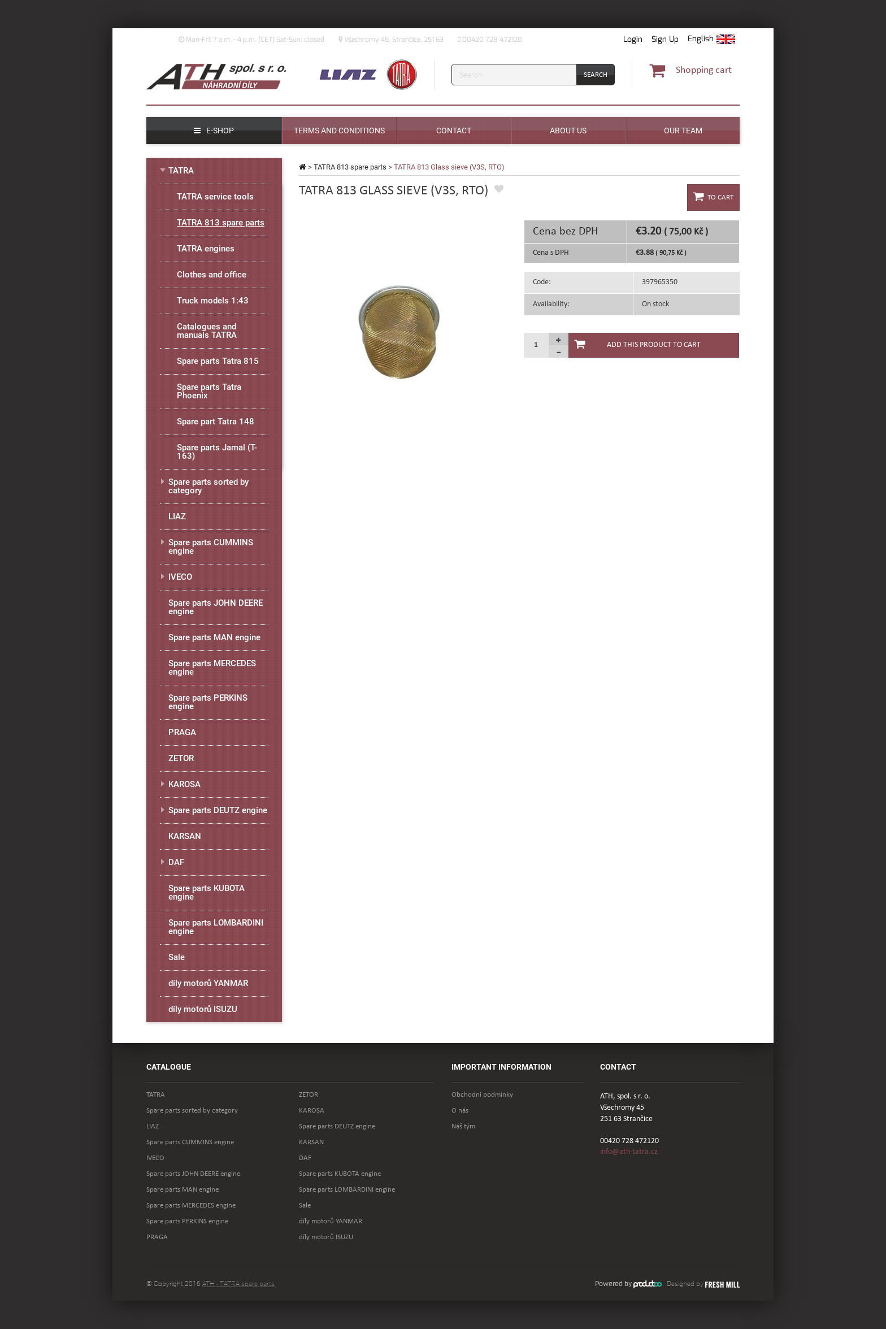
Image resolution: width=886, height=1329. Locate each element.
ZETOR (181, 758)
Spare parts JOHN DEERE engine (215, 607)
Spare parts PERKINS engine (207, 702)
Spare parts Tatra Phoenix (209, 391)
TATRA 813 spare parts (350, 167)
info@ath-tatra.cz (629, 1152)
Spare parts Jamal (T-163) (217, 451)
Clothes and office (211, 275)
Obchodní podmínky (482, 1094)
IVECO (180, 577)
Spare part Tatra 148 (215, 421)
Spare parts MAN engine (214, 637)
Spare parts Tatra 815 (218, 361)
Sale (176, 957)
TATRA (181, 171)
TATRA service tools (215, 197)
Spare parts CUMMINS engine (210, 546)
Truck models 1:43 (213, 301)
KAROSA (184, 784)
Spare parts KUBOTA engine (206, 892)
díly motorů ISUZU (202, 1009)
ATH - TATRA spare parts (238, 1284)
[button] (711, 39)
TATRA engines (205, 249)
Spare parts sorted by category (208, 486)
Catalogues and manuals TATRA (207, 331)
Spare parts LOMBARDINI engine (215, 927)
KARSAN (184, 836)
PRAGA (182, 732)
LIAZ (177, 516)
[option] (405, 326)
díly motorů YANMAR (208, 983)
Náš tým (463, 1126)
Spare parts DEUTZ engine (217, 810)
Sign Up (665, 39)
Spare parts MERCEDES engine (212, 667)
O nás (459, 1110)
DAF (176, 862)
